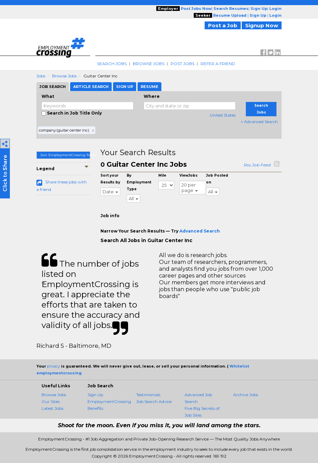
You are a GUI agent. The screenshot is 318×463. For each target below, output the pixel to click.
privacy (53, 366)
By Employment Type (139, 182)
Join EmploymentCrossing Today (65, 155)
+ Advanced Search (259, 121)
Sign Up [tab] (124, 86)
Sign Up (95, 394)
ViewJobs (188, 175)
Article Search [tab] (91, 86)
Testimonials (148, 394)
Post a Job (222, 25)
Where (152, 96)
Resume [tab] (149, 86)
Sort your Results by (110, 178)
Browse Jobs (148, 63)
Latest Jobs (52, 408)
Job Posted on (217, 178)
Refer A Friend (218, 63)
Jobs (40, 75)
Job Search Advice (154, 401)
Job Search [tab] (52, 86)
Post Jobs (182, 63)
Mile (162, 175)
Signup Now (261, 25)
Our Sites (51, 401)
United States (223, 115)
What (48, 96)
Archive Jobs (245, 394)
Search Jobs (112, 63)
